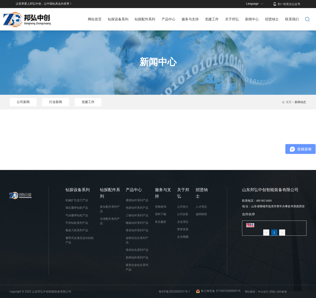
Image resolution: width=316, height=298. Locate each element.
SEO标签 (282, 291)
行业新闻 (55, 102)
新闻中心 (158, 62)
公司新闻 (23, 102)
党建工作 (88, 102)
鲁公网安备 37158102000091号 (221, 291)
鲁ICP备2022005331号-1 (174, 291)
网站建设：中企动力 (256, 291)
